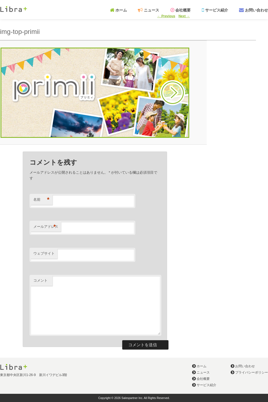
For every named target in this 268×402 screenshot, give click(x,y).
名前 (41, 200)
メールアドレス (45, 227)
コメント (40, 280)
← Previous (166, 16)
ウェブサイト (44, 253)
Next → (184, 16)
